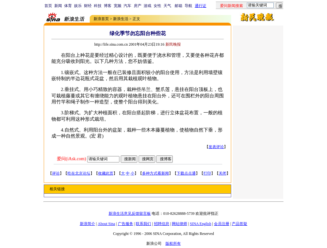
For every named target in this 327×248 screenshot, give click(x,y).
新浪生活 (120, 19)
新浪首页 (101, 19)
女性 (157, 6)
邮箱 (178, 6)
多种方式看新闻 (155, 173)
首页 (48, 6)
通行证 (200, 6)
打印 (207, 173)
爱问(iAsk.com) (71, 158)
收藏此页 (105, 173)
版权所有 (173, 243)
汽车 (127, 6)
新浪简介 (87, 224)
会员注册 (221, 224)
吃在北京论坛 (78, 173)
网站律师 (179, 224)
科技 (98, 6)
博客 (107, 6)
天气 (167, 6)
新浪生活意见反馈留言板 (130, 213)
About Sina (106, 224)
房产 (137, 6)
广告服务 (125, 224)
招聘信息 (161, 224)
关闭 (222, 173)
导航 (188, 6)
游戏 (147, 6)
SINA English (200, 224)
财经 (88, 6)
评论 (56, 173)
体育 (68, 6)
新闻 (58, 6)
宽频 (117, 6)
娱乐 (78, 6)
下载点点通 (186, 173)
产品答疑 (239, 224)
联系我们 (143, 224)
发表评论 (216, 147)
